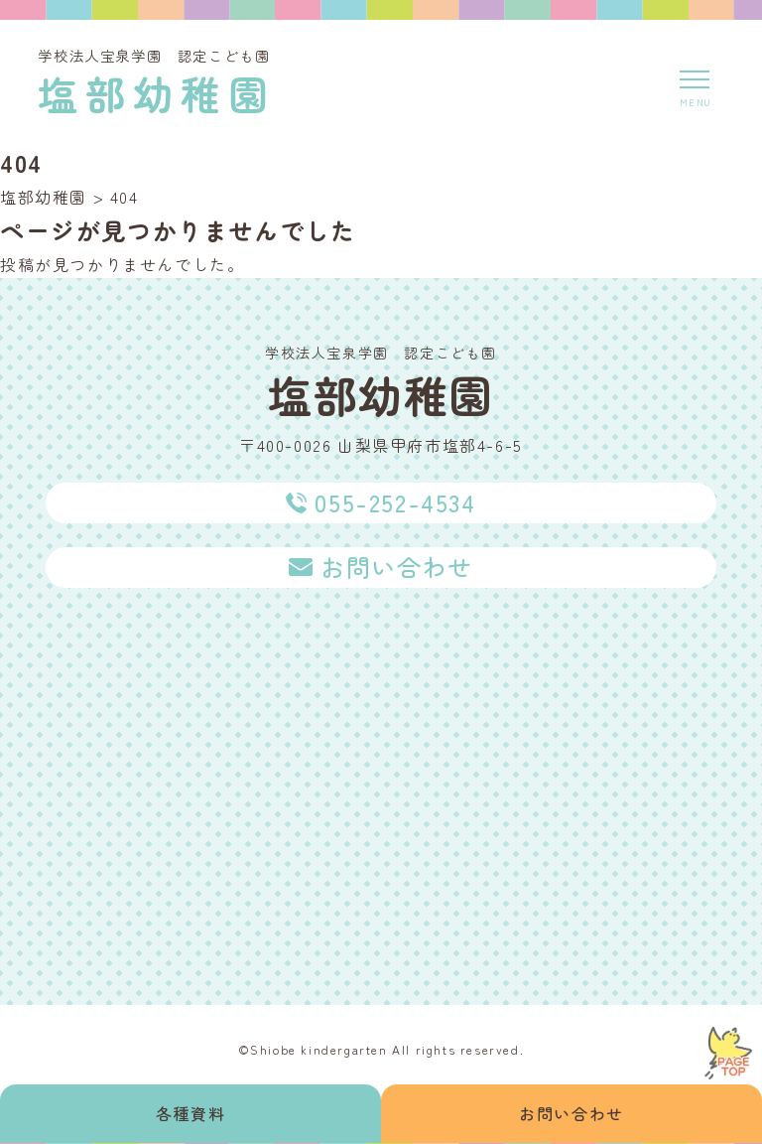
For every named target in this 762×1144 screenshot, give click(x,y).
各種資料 (190, 1113)
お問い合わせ (571, 1113)
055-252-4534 (395, 502)
